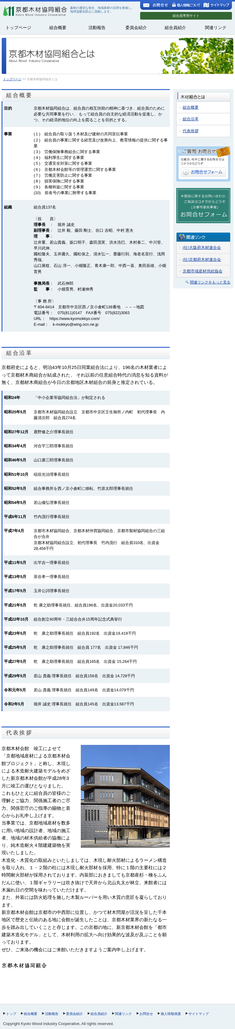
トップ (11, 1014)
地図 (140, 307)
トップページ (18, 27)
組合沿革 (191, 119)
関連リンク (215, 27)
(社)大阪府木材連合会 (202, 247)
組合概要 (57, 27)
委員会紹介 (136, 27)
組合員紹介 (175, 27)
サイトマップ (198, 1014)
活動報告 (97, 27)
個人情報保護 (171, 1014)
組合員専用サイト (186, 15)
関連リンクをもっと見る (210, 282)
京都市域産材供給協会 (202, 271)
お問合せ (146, 1014)
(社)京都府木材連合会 (202, 259)
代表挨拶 (191, 131)
